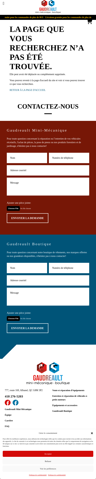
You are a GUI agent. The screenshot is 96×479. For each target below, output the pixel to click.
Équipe (8, 415)
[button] (92, 433)
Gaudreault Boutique (62, 411)
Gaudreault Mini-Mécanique (18, 409)
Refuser (48, 461)
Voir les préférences (48, 469)
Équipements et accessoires (64, 405)
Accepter (48, 454)
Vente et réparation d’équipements (68, 390)
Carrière (9, 420)
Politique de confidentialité (38, 475)
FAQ (7, 426)
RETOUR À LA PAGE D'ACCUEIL (28, 90)
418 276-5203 (14, 396)
